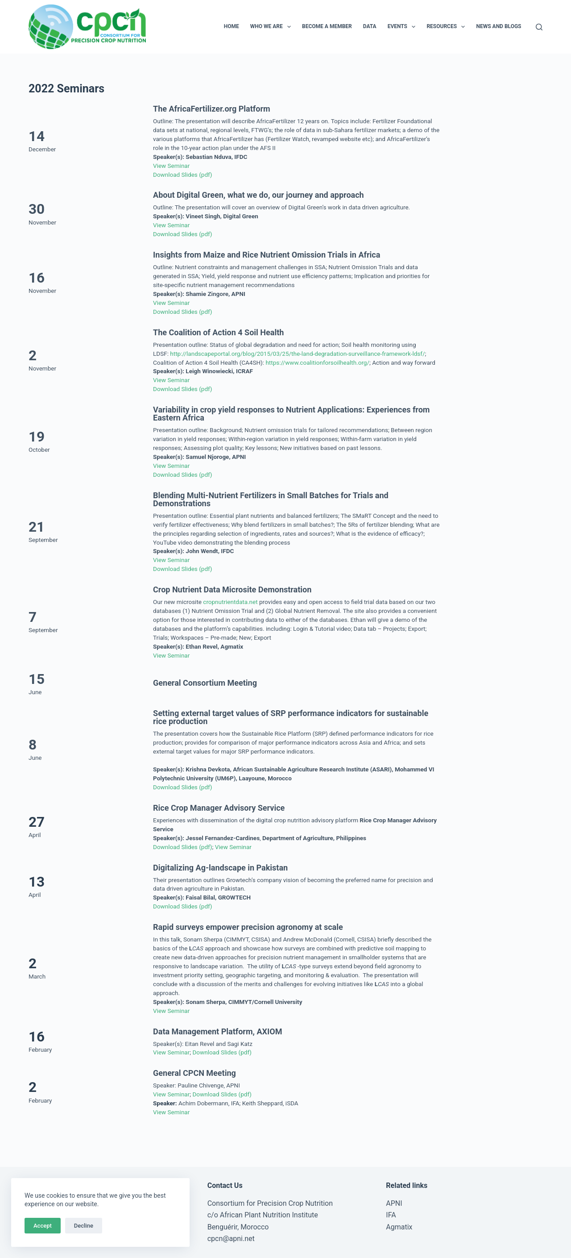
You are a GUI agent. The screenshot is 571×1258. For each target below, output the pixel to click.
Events (403, 26)
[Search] (539, 27)
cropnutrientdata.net (230, 601)
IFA (391, 1215)
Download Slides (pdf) (182, 174)
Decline (83, 1225)
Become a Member (327, 26)
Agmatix (399, 1227)
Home (231, 26)
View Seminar (171, 165)
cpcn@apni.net (231, 1238)
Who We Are (272, 26)
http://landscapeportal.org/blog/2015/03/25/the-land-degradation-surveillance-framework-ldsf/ (297, 353)
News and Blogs (498, 26)
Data (370, 26)
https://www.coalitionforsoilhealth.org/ (317, 362)
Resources (447, 26)
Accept (42, 1225)
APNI (394, 1203)
